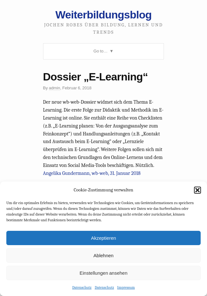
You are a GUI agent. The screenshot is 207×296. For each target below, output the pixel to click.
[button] (197, 190)
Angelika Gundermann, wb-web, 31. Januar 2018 (92, 173)
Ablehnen (103, 255)
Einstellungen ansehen (103, 273)
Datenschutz (82, 287)
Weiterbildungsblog (103, 15)
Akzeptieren (103, 238)
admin (54, 88)
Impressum (126, 287)
